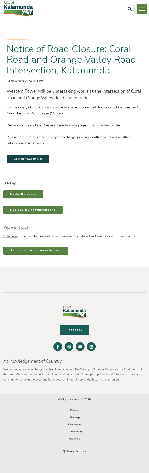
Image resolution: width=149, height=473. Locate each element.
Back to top (74, 451)
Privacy (74, 410)
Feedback (74, 330)
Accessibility (74, 431)
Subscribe (10, 236)
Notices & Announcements (33, 210)
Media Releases (23, 194)
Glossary (74, 438)
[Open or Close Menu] (142, 9)
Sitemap (74, 417)
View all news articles (27, 159)
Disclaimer (74, 424)
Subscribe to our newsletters (35, 250)
